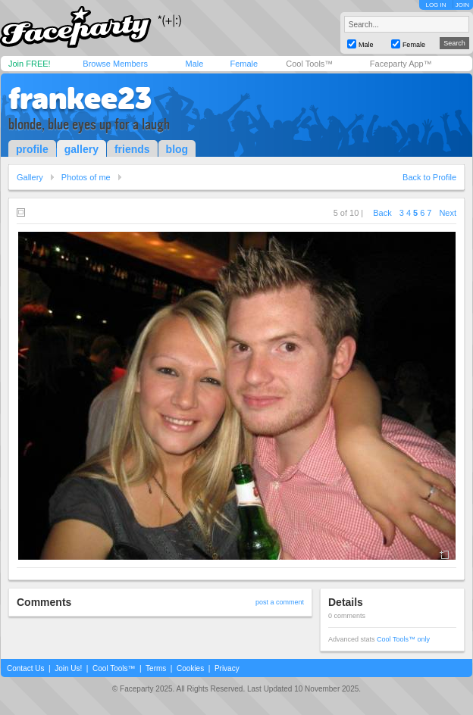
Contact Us (25, 668)
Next (447, 212)
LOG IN (435, 5)
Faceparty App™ (401, 63)
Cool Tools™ (309, 63)
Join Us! (68, 668)
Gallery (30, 177)
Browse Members (115, 63)
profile (32, 149)
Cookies (190, 668)
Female (244, 63)
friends (132, 149)
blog (177, 149)
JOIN (462, 5)
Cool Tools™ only (403, 639)
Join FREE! (29, 63)
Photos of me (86, 177)
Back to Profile (429, 177)
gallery (81, 149)
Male (194, 63)
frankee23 (80, 98)
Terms (156, 668)
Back (382, 212)
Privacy (227, 668)
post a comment (279, 602)
